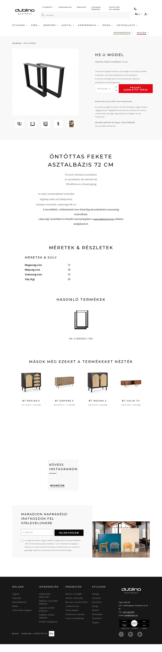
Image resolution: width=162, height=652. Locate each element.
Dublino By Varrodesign (114, 8)
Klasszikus (97, 610)
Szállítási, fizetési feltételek (46, 624)
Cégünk (15, 602)
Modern (95, 618)
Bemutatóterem (19, 610)
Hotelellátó (127, 25)
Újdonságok (123, 32)
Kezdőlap (16, 43)
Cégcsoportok (65, 7)
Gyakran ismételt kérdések (46, 617)
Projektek (48, 7)
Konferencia (88, 25)
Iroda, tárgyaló (71, 618)
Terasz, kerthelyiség (74, 626)
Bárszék (51, 25)
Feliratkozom (69, 540)
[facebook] (121, 642)
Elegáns (95, 630)
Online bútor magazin (22, 618)
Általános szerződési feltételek (48, 610)
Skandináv (97, 626)
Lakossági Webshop (96, 8)
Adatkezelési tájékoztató (45, 603)
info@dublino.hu (131, 623)
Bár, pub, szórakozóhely (76, 610)
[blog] (139, 642)
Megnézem (56, 494)
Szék (35, 25)
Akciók (143, 32)
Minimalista (97, 622)
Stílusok (19, 25)
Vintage (95, 602)
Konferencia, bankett (74, 622)
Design (95, 614)
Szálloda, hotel (72, 614)
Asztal (68, 25)
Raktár (15, 614)
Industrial (96, 606)
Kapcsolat (81, 7)
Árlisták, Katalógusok (48, 629)
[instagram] (131, 642)
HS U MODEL (30, 43)
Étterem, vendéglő (73, 602)
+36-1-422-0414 (128, 620)
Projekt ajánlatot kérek (136, 88)
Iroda (107, 25)
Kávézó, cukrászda (74, 606)
